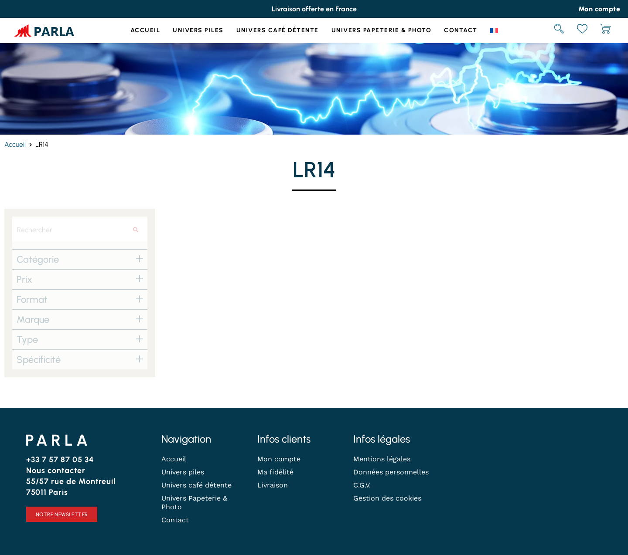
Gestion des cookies (387, 498)
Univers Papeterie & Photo (381, 30)
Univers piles (198, 30)
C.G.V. (362, 485)
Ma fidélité (275, 472)
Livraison (272, 485)
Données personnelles (391, 472)
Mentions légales (381, 459)
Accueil (145, 30)
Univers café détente (277, 30)
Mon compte (278, 459)
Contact (461, 30)
